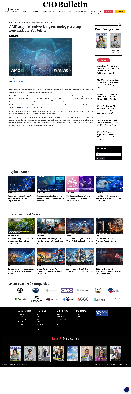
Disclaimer (103, 364)
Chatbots (40, 265)
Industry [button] (35, 11)
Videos (70, 11)
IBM (97, 265)
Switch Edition (13, 9)
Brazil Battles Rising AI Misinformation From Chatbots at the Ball (50, 271)
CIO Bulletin (12, 79)
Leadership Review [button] (80, 11)
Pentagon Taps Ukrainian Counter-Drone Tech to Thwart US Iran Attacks (107, 96)
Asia (38, 314)
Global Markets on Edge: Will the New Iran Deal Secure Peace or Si (50, 241)
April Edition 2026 (101, 49)
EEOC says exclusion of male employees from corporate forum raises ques (78, 198)
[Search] (120, 24)
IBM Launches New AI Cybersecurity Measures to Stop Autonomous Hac (109, 271)
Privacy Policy (97, 364)
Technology (18, 22)
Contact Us (60, 316)
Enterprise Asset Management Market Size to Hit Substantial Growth (21, 271)
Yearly (78, 316)
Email (97, 152)
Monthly (79, 314)
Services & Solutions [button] (48, 11)
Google (68, 235)
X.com (20, 316)
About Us (59, 314)
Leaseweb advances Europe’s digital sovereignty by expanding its (19, 198)
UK (38, 316)
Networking (27, 22)
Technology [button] (14, 11)
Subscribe (100, 158)
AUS (38, 319)
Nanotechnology (13, 235)
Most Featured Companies (29, 284)
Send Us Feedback (62, 319)
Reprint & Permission (112, 364)
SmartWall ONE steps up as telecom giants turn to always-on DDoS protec (108, 198)
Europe (39, 327)
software (25, 107)
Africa (39, 329)
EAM (9, 265)
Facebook (22, 322)
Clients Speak (93, 12)
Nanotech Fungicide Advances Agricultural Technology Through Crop (20, 241)
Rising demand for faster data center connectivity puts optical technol (50, 198)
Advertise (60, 322)
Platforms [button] (26, 11)
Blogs (58, 324)
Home (6, 11)
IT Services (69, 265)
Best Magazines (107, 29)
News (97, 235)
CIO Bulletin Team (18, 81)
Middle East (41, 324)
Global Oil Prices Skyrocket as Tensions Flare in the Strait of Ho (108, 241)
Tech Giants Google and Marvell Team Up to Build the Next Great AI (79, 241)
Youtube (21, 324)
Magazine (62, 11)
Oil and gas (40, 235)
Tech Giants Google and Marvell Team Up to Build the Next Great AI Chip (107, 122)
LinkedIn (21, 314)
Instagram (22, 319)
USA (38, 322)
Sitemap (125, 364)
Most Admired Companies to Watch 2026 (115, 50)
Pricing (120, 364)
